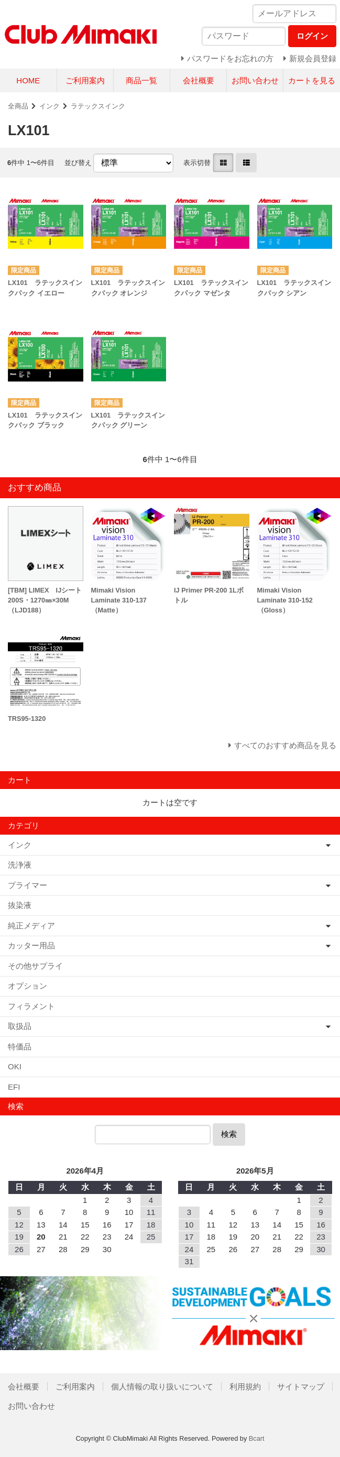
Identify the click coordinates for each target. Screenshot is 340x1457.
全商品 (18, 106)
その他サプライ (35, 965)
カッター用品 (31, 945)
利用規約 (245, 1386)
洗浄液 (19, 864)
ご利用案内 (85, 80)
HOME (28, 80)
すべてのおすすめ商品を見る (285, 745)
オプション (27, 985)
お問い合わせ (255, 80)
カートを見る (311, 80)
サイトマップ (300, 1386)
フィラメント (31, 1006)
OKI (14, 1066)
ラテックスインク (98, 106)
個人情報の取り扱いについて (162, 1386)
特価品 (19, 1046)
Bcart (257, 1438)
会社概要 (198, 80)
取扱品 (19, 1026)
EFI (14, 1086)
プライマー (27, 885)
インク (49, 106)
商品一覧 (141, 80)
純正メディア (31, 925)
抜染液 (19, 905)
